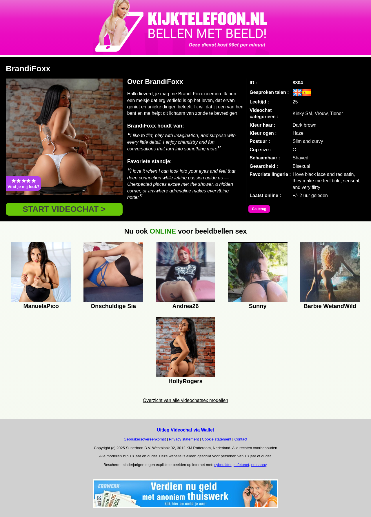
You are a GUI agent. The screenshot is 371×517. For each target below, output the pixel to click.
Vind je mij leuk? (23, 183)
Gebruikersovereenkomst (145, 439)
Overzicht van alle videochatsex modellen (185, 400)
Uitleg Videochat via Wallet (185, 429)
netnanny (259, 465)
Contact (240, 439)
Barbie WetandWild (329, 306)
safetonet (241, 465)
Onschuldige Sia (113, 306)
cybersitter (222, 465)
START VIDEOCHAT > (64, 209)
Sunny (258, 306)
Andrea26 (185, 306)
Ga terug (259, 209)
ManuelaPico (41, 306)
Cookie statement (216, 439)
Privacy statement (184, 439)
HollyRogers (185, 381)
